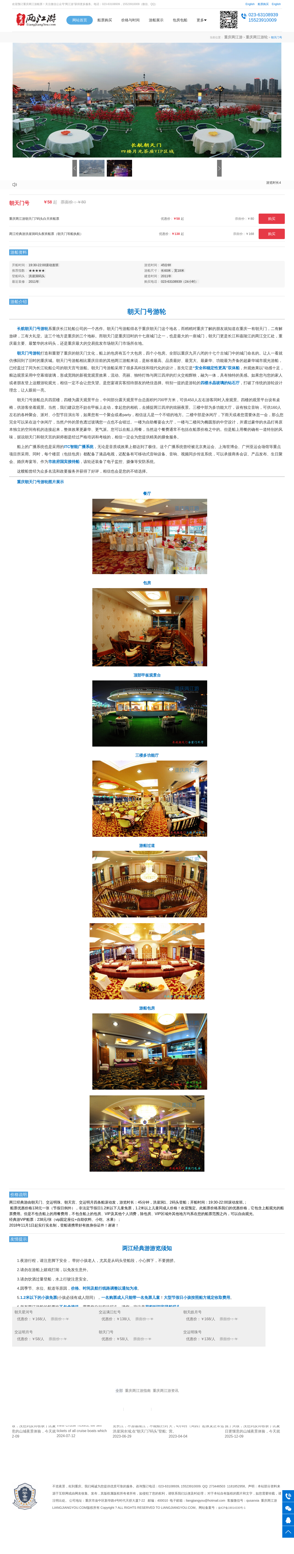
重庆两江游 (241, 37)
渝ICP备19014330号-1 (232, 1530)
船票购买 (263, 4)
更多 (202, 20)
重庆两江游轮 (259, 37)
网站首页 (79, 20)
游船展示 (156, 20)
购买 (271, 219)
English (250, 4)
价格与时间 (130, 20)
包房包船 (180, 20)
